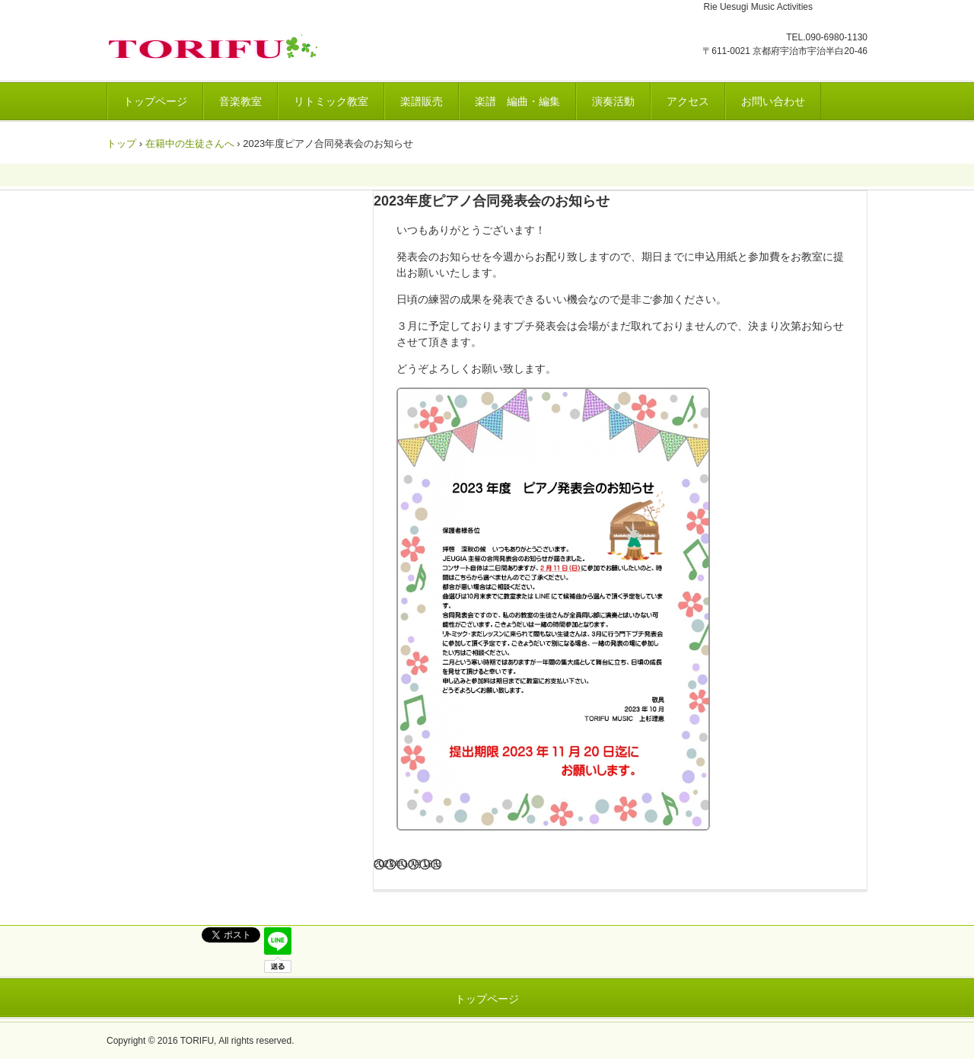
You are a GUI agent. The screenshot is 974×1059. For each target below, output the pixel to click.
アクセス (688, 101)
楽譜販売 (421, 101)
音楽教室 (240, 101)
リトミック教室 (331, 101)
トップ (121, 143)
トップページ (155, 101)
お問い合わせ (773, 101)
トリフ (216, 47)
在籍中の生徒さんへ (189, 143)
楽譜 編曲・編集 (517, 101)
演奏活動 (613, 101)
